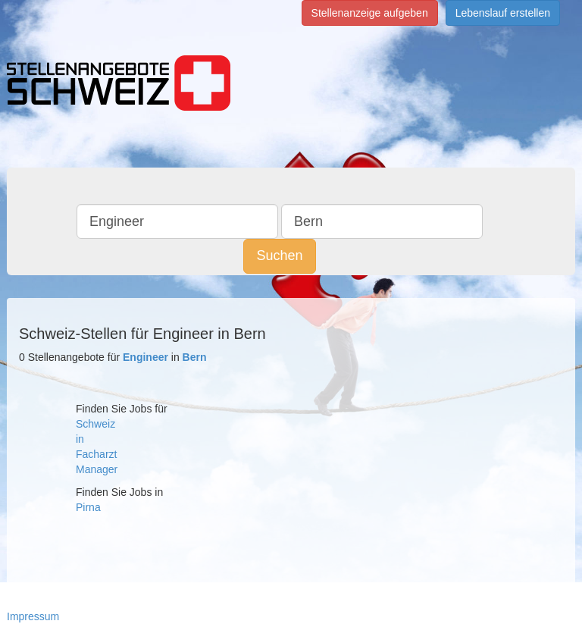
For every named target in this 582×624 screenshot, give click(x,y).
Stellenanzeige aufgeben (369, 13)
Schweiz (95, 424)
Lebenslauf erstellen (502, 13)
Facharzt (96, 454)
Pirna (88, 507)
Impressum (33, 616)
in (80, 439)
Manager (96, 469)
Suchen (279, 255)
